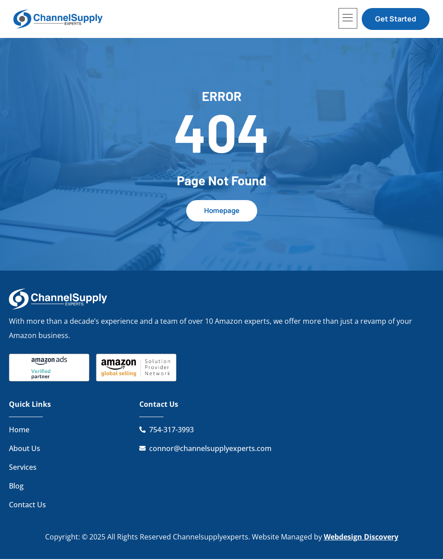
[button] (348, 18)
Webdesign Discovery (361, 537)
